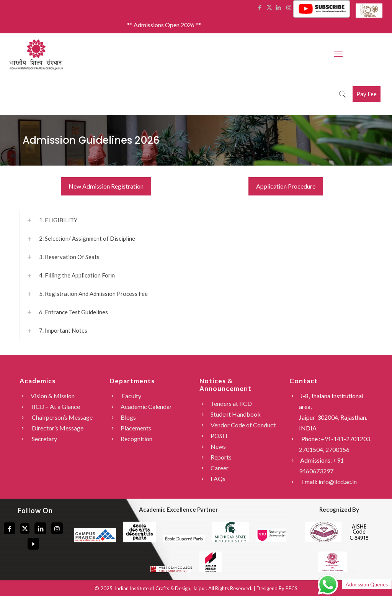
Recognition (136, 438)
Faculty (131, 395)
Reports (221, 457)
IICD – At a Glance (55, 406)
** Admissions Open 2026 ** (170, 24)
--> (337, 571)
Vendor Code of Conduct (243, 425)
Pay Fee (366, 93)
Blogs (128, 417)
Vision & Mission (53, 395)
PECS (291, 588)
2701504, (312, 449)
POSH (219, 435)
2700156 (337, 449)
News (218, 446)
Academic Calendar (146, 406)
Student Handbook (236, 414)
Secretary (44, 438)
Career (220, 467)
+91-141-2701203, (345, 438)
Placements (136, 428)
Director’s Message (57, 428)
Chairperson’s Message (62, 417)
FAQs (218, 478)
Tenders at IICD (231, 403)
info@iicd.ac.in (337, 481)
